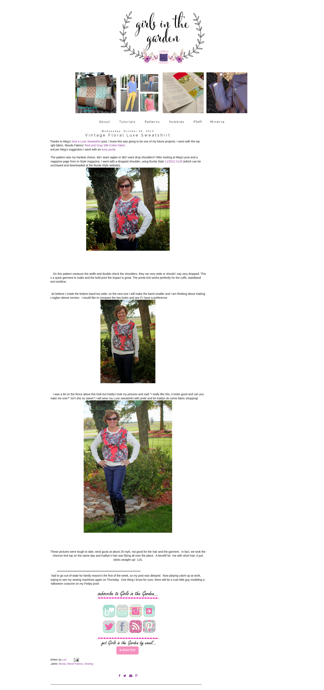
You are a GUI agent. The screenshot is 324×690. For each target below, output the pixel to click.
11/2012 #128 (173, 159)
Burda (62, 658)
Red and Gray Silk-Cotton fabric (105, 143)
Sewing (89, 658)
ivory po (107, 147)
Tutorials (127, 120)
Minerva (217, 120)
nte (114, 147)
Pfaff (198, 120)
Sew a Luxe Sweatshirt (86, 139)
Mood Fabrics (75, 658)
